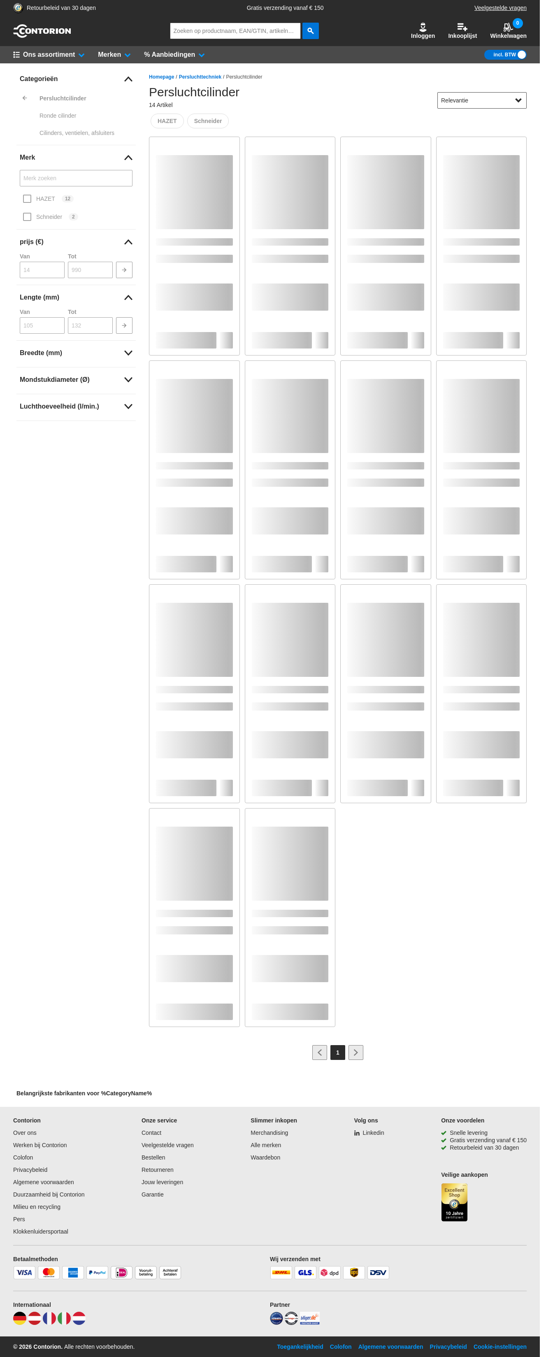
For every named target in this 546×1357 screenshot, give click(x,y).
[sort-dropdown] (482, 100)
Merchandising (269, 1132)
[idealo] (276, 1323)
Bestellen (153, 1157)
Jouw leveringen (162, 1182)
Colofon (23, 1157)
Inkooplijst (462, 30)
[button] (423, 31)
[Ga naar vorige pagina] (319, 1052)
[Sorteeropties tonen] (518, 100)
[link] (76, 79)
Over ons (25, 1132)
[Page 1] (337, 1052)
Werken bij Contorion (40, 1145)
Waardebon (265, 1157)
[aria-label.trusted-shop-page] (18, 8)
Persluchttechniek (200, 77)
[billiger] (310, 1323)
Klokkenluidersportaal (40, 1231)
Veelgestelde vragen (500, 8)
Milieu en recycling (36, 1207)
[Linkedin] (369, 1132)
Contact (151, 1132)
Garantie (153, 1194)
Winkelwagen (508, 30)
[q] (235, 31)
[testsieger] (291, 1323)
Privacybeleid (30, 1169)
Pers (19, 1219)
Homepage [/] (161, 77)
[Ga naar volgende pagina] (356, 1052)
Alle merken (266, 1145)
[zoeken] (310, 31)
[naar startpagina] (42, 36)
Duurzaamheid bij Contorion (49, 1194)
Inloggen (423, 30)
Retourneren (158, 1169)
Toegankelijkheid (300, 1346)
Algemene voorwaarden (43, 1182)
